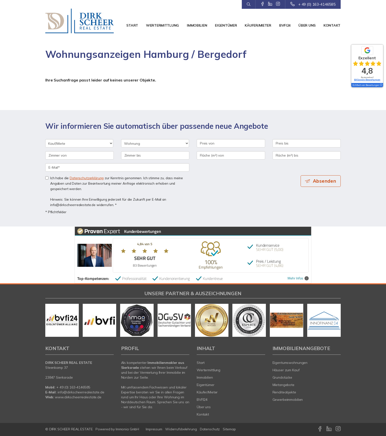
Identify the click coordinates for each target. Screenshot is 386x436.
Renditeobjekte (284, 392)
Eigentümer (226, 25)
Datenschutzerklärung (87, 178)
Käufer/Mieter (258, 25)
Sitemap (229, 429)
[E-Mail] (117, 167)
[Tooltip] (380, 85)
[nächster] (335, 320)
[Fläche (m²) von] (231, 155)
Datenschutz (210, 429)
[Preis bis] (307, 143)
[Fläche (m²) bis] (307, 155)
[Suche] (248, 4)
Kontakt (331, 25)
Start (132, 25)
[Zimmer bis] (155, 155)
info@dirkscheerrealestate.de (81, 392)
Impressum (154, 429)
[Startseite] (79, 21)
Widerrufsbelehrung (181, 429)
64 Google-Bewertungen (367, 79)
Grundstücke (282, 377)
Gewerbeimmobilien (288, 399)
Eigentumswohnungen (290, 362)
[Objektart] (155, 143)
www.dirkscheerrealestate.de (78, 397)
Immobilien (197, 25)
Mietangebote (284, 385)
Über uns (307, 25)
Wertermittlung (162, 25)
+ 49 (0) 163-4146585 (317, 4)
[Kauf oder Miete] (79, 143)
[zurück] (50, 320)
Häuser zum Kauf (286, 370)
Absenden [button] (325, 181)
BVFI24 (284, 25)
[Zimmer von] (79, 155)
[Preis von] (231, 143)
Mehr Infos (298, 278)
